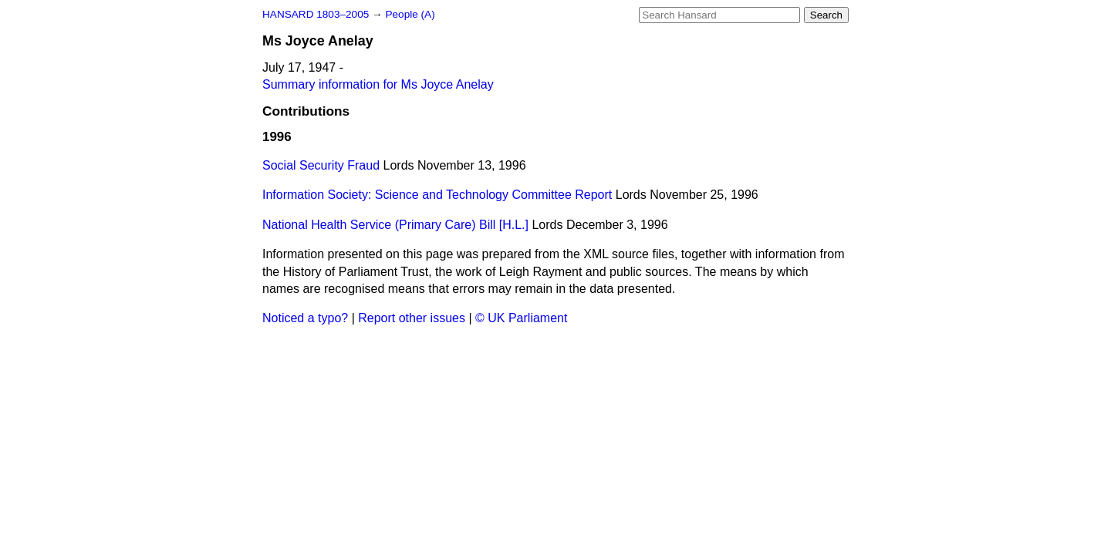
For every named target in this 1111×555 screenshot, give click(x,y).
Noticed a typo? (305, 318)
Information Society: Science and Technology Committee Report (437, 194)
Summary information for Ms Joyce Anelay (378, 84)
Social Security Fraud (321, 165)
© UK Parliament (521, 318)
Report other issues (411, 318)
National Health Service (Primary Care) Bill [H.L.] (395, 224)
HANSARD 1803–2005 (315, 14)
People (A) (409, 14)
